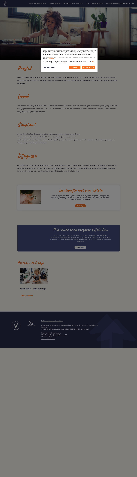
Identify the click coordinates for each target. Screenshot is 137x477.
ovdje (93, 61)
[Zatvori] (95, 50)
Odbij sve (74, 67)
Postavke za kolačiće (49, 67)
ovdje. (63, 62)
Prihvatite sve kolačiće (88, 67)
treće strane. (51, 58)
